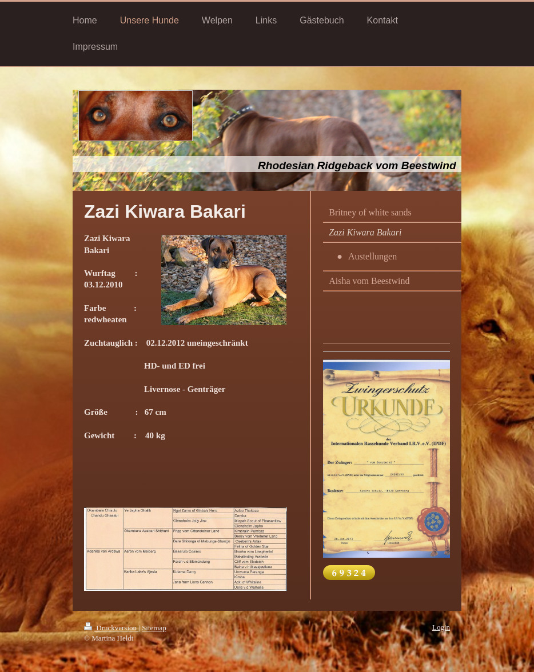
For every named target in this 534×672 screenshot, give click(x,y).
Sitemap (154, 627)
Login (441, 627)
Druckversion (111, 627)
